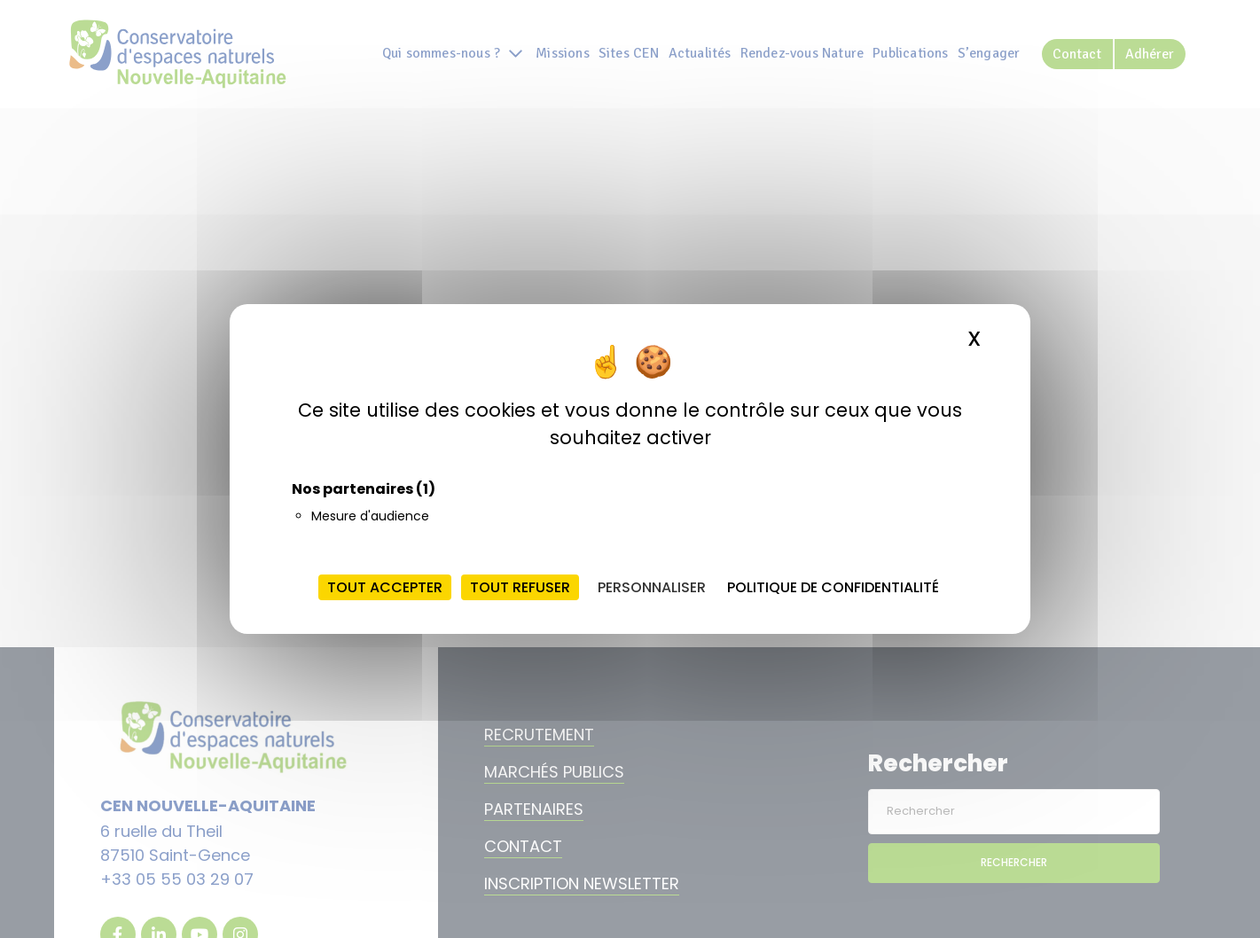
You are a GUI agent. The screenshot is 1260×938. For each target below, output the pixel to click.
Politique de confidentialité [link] (833, 587)
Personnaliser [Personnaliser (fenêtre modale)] (652, 587)
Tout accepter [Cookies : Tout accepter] (384, 587)
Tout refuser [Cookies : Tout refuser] (520, 587)
